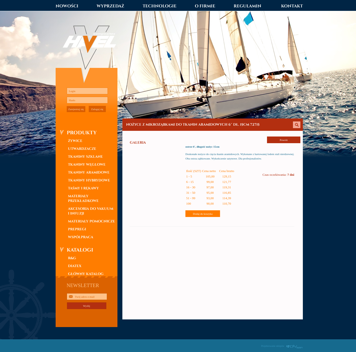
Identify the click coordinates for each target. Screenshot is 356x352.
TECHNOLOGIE (160, 6)
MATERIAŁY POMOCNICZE (91, 221)
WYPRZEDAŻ (110, 6)
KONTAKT (292, 6)
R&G (72, 258)
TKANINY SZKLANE (85, 156)
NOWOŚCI (67, 6)
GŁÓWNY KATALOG (86, 274)
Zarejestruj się (76, 109)
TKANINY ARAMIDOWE (89, 172)
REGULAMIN (247, 6)
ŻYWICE (75, 140)
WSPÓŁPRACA (80, 237)
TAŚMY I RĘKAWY (83, 188)
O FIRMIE (205, 6)
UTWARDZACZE (82, 148)
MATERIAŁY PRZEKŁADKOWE (83, 198)
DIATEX (74, 266)
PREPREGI (77, 229)
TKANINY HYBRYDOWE (89, 180)
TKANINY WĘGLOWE (87, 164)
